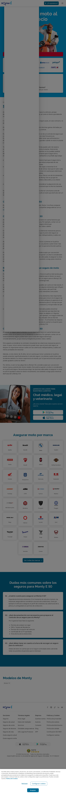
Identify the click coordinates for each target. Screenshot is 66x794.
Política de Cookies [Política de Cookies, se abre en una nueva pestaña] (12, 778)
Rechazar (24, 783)
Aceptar (33, 790)
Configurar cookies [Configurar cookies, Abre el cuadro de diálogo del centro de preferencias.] (39, 784)
